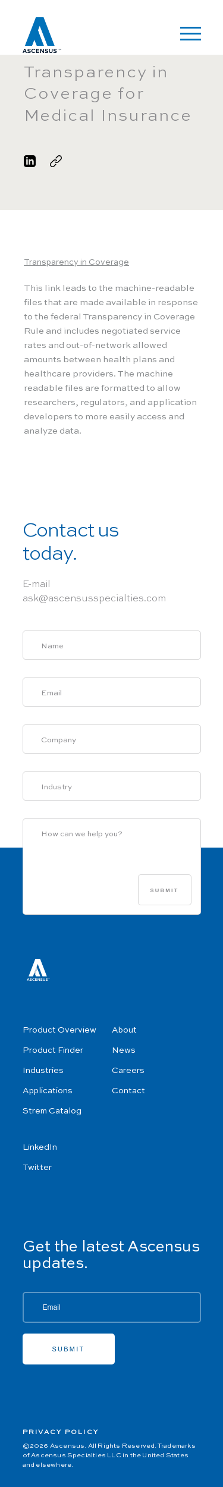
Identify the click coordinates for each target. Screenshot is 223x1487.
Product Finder (53, 1050)
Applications (48, 1091)
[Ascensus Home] (42, 37)
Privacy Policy (61, 1432)
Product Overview (59, 1030)
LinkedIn (40, 1147)
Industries (43, 1070)
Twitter (37, 1167)
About (124, 1030)
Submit (164, 890)
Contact (128, 1091)
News (124, 1050)
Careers (128, 1070)
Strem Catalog (52, 1111)
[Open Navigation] (190, 33)
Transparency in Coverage (76, 262)
